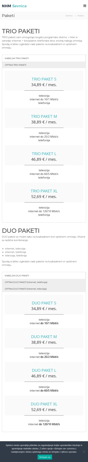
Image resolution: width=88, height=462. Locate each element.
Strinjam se (44, 457)
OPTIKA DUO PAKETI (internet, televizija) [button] (26, 288)
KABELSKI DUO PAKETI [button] (17, 275)
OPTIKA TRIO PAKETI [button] (15, 65)
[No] (84, 451)
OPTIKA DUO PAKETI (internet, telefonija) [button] (26, 282)
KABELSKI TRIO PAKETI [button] (17, 58)
